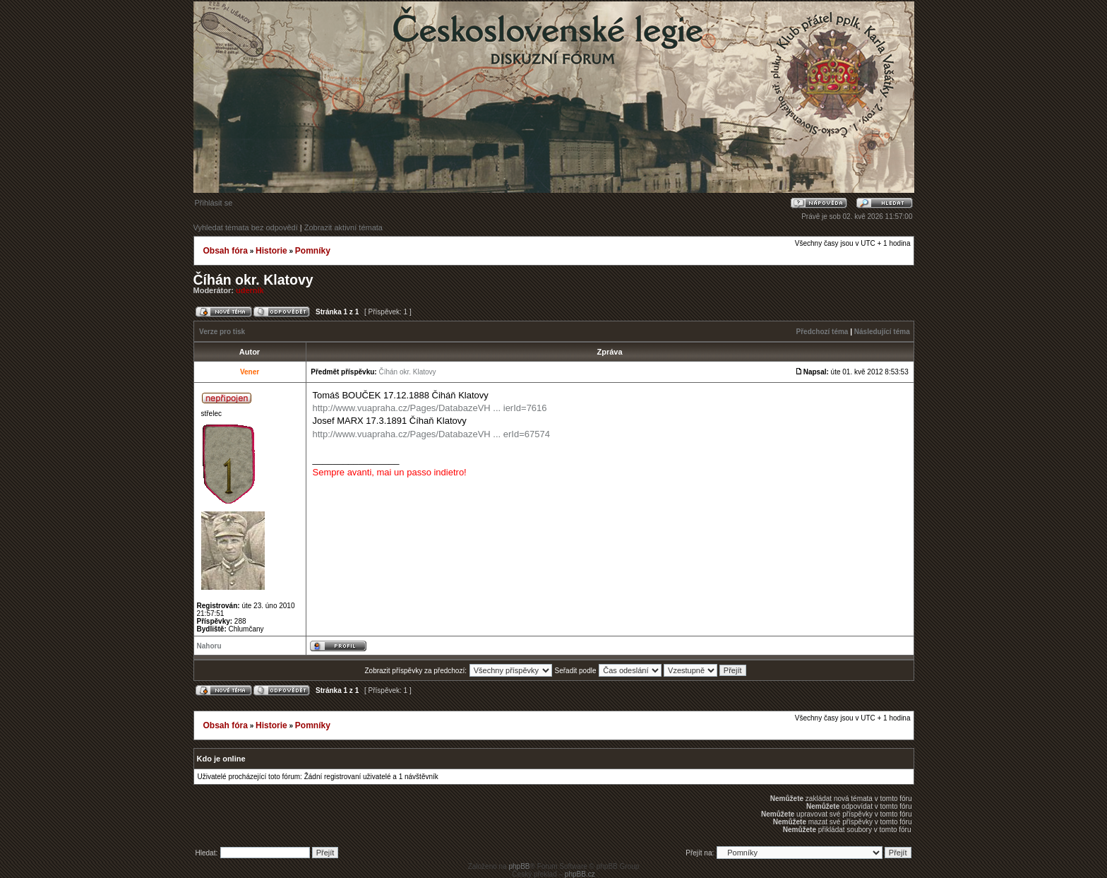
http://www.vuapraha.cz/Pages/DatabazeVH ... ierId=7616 (430, 408)
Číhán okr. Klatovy (253, 279)
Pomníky (312, 251)
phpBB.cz (580, 874)
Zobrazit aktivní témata (343, 227)
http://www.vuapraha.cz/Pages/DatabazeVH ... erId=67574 (431, 434)
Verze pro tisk (222, 332)
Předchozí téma (822, 332)
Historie (271, 251)
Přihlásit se (214, 202)
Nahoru (209, 646)
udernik (250, 290)
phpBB (518, 866)
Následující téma (882, 332)
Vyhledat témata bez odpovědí (245, 227)
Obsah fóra (225, 251)
